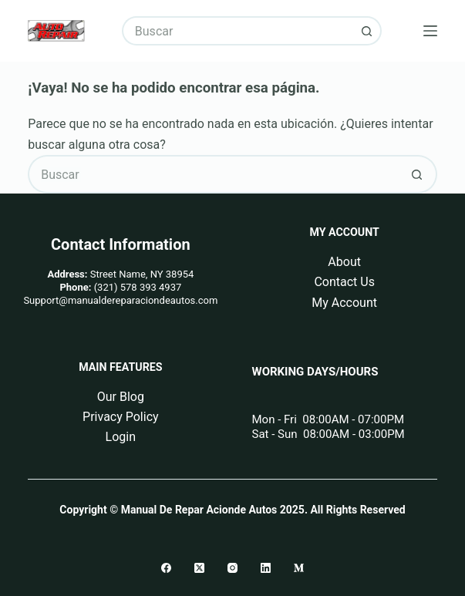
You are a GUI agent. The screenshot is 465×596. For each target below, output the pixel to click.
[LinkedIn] (266, 568)
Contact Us (344, 281)
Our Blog (120, 396)
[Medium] (299, 568)
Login (121, 436)
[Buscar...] (237, 30)
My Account (344, 302)
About (344, 261)
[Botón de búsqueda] (367, 30)
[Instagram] (232, 568)
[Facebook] (166, 568)
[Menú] (430, 31)
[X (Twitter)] (199, 568)
